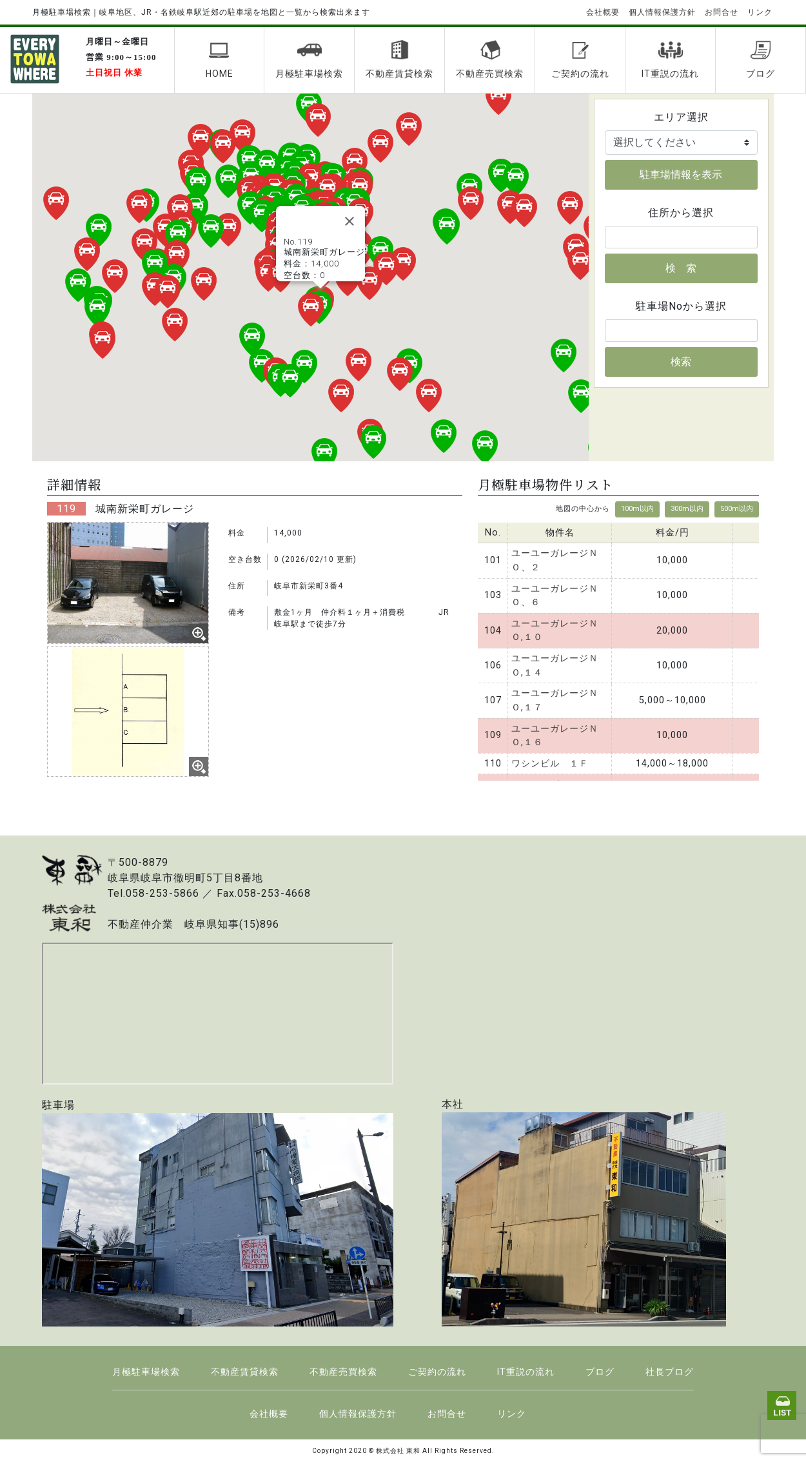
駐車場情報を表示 (681, 174)
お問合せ (721, 12)
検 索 (680, 268)
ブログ (760, 59)
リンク (759, 12)
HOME (219, 59)
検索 (681, 361)
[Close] (349, 221)
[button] (311, 309)
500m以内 (736, 509)
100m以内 (637, 509)
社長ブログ (669, 1372)
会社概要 (603, 12)
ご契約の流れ (580, 59)
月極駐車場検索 (309, 59)
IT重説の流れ (670, 59)
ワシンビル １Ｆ (550, 763)
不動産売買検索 (490, 59)
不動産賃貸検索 (399, 59)
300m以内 (687, 509)
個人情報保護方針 (662, 12)
